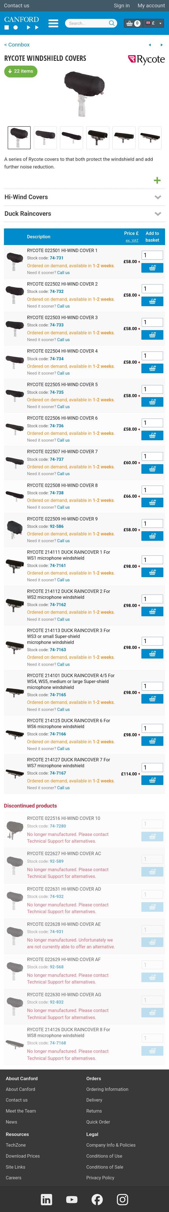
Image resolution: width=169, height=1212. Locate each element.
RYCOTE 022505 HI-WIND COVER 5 (62, 384)
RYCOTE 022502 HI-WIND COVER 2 (62, 284)
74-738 (57, 492)
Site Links (15, 1167)
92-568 (57, 966)
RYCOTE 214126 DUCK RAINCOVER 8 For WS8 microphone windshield (68, 1032)
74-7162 (58, 604)
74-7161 (58, 565)
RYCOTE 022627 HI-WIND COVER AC (64, 853)
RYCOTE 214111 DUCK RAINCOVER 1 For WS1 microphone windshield (68, 555)
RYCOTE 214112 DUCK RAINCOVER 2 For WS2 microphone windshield (68, 594)
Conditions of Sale (104, 1167)
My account (151, 6)
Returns (94, 1111)
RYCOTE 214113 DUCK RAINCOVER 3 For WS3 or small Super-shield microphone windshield (68, 636)
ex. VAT (132, 240)
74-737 (57, 459)
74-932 (57, 896)
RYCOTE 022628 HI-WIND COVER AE (64, 924)
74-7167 (58, 773)
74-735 (57, 392)
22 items (20, 71)
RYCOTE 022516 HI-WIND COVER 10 (63, 818)
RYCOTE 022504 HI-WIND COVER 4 (62, 351)
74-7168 (58, 1043)
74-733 (57, 325)
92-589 (57, 861)
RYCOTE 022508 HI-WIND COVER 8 (62, 485)
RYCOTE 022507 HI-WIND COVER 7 (62, 451)
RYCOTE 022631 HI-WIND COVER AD (64, 889)
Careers (14, 1177)
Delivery (94, 1100)
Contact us (16, 6)
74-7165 (58, 694)
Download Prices (23, 1156)
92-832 (57, 1002)
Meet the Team (21, 1111)
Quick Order (98, 1122)
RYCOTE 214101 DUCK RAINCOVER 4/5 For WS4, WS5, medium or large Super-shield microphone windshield (71, 681)
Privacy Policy (100, 1177)
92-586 (57, 526)
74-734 (57, 358)
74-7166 (58, 734)
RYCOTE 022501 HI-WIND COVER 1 (62, 250)
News (11, 1122)
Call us (63, 272)
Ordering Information (107, 1089)
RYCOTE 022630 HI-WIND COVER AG (64, 994)
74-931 (57, 931)
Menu (53, 23)
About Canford (20, 1089)
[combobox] (91, 23)
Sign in (122, 6)
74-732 (57, 291)
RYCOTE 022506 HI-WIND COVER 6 (62, 418)
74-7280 (58, 826)
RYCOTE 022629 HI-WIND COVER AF (64, 959)
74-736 (57, 425)
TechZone (16, 1145)
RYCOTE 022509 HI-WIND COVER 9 (62, 519)
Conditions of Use (104, 1156)
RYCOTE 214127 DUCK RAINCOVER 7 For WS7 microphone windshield (68, 762)
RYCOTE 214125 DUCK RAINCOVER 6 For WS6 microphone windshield (68, 723)
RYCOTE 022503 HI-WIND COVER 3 (62, 317)
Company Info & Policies (111, 1145)
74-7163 (58, 649)
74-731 (57, 258)
